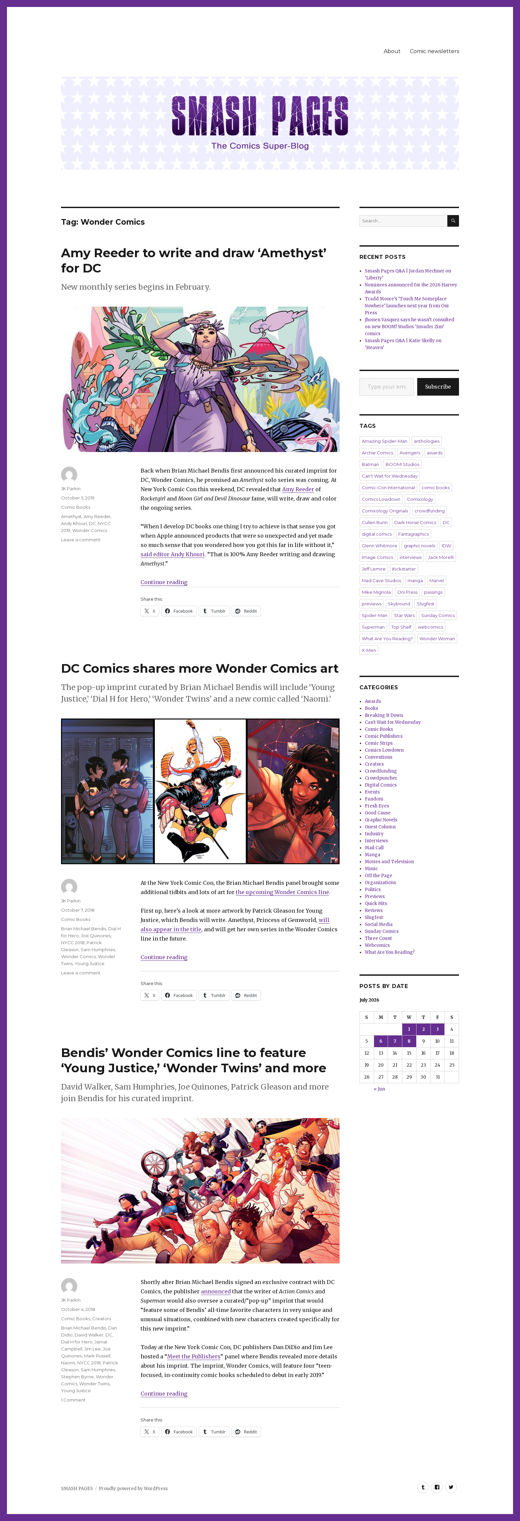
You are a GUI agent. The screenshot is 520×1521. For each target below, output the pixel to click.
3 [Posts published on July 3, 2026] (437, 1029)
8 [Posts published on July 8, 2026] (409, 1041)
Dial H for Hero (77, 1341)
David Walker (89, 1334)
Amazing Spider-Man (384, 441)
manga (415, 580)
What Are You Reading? (387, 638)
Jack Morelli (441, 557)
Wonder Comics (89, 530)
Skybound (399, 603)
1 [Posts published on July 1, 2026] (409, 1029)
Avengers (410, 452)
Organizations (380, 882)
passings (433, 592)
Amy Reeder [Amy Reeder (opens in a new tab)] (298, 489)
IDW (446, 545)
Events (372, 792)
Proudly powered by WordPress (133, 1488)
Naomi (68, 1362)
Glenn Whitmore (379, 545)
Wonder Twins (94, 1383)
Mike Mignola (376, 592)
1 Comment (73, 1400)
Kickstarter (404, 568)
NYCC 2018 (73, 942)
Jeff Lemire (374, 568)
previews (371, 603)
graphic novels (419, 545)
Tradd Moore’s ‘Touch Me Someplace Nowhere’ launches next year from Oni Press (407, 306)
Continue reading (164, 582)
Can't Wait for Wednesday (390, 476)
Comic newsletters (434, 51)
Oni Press (407, 592)
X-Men (369, 650)
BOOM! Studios (402, 464)
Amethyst (71, 516)
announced (216, 1291)
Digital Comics (381, 785)
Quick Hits (376, 903)
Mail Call (374, 848)
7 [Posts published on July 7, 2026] (395, 1041)
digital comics (377, 534)
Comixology (420, 499)
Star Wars (404, 615)
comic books (436, 487)
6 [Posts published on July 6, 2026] (380, 1041)
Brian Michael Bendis (83, 928)
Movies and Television (389, 862)
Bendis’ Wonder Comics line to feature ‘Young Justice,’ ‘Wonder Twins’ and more (193, 1060)
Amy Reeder (97, 516)
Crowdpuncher (381, 778)
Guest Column (380, 827)
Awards (373, 701)
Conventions (378, 757)
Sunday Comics (438, 615)
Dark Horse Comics (415, 522)
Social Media (379, 924)
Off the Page (378, 875)
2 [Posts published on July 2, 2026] (423, 1029)
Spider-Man (374, 615)
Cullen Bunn (375, 522)
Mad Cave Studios (381, 580)
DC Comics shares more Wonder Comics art (200, 668)
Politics (373, 889)
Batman (370, 464)
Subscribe (438, 386)
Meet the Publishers (194, 1356)
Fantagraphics (413, 534)
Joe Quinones (96, 935)
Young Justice (89, 963)
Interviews (376, 841)
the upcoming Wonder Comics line (282, 892)
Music (371, 869)
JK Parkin (71, 488)
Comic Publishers (384, 736)
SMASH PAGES (77, 1488)
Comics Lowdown (381, 499)
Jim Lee (92, 1348)
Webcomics (377, 945)
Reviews (374, 910)
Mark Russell (97, 1355)
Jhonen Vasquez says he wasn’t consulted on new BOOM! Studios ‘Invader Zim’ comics (409, 327)
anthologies (426, 441)
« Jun (379, 1089)
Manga (372, 855)
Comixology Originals (385, 510)
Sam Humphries (98, 949)
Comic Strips (379, 743)
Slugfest (425, 603)
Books (371, 708)
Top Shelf (401, 627)
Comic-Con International (388, 487)
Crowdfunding (381, 771)
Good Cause (378, 813)
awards (434, 452)
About (392, 51)
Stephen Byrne (77, 1376)
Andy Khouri (74, 523)
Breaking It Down (384, 715)
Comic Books (75, 507)
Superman (373, 627)
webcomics (430, 627)
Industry (374, 834)
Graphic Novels (381, 820)
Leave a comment (80, 539)
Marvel (436, 580)
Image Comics (377, 557)
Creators (101, 1318)
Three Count (378, 938)
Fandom (374, 799)
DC (92, 523)
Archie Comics (377, 452)
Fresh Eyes (377, 806)
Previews (375, 896)
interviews (411, 557)
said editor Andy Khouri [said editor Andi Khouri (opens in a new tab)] (173, 554)
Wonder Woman (437, 638)
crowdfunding (430, 510)
